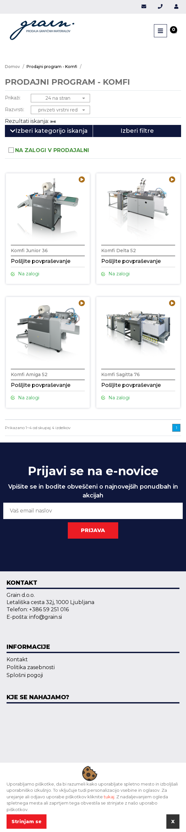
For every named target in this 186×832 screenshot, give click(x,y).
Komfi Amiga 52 (29, 374)
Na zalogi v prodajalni (52, 150)
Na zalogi (25, 274)
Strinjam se (26, 821)
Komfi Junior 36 (29, 250)
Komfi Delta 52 (118, 250)
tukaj (109, 796)
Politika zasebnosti (31, 667)
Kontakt (17, 659)
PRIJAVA (93, 530)
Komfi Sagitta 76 (120, 374)
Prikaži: (13, 98)
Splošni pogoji (25, 675)
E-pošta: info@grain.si (34, 617)
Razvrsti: (14, 110)
